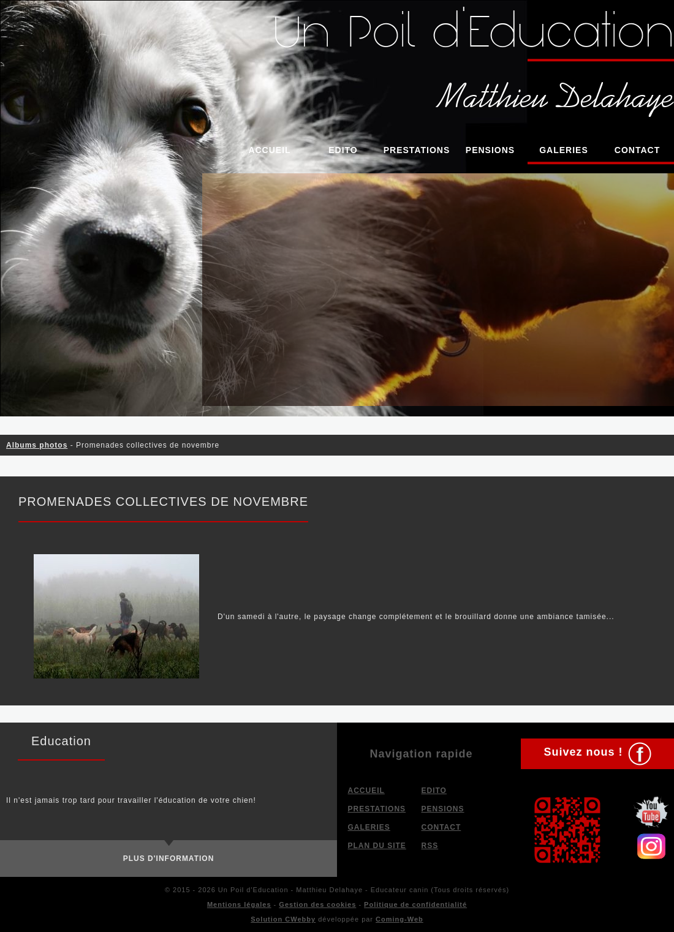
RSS (430, 845)
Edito (343, 150)
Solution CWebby (283, 919)
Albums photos (36, 445)
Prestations (417, 150)
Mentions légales (239, 904)
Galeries (563, 150)
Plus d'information (168, 858)
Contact (637, 150)
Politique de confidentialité (415, 904)
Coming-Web (399, 919)
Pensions (490, 150)
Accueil (269, 150)
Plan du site (377, 845)
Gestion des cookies (317, 904)
